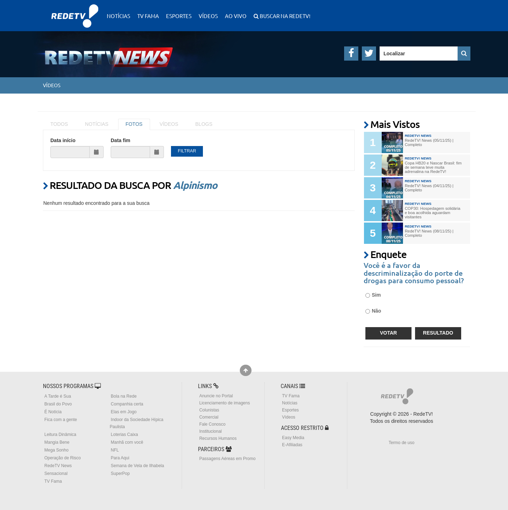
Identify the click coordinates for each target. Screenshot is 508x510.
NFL (115, 450)
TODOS (59, 124)
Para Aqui (120, 457)
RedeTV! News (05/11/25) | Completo (429, 142)
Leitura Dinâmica (60, 434)
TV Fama (148, 15)
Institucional (210, 431)
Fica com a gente (60, 419)
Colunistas (209, 410)
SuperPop (120, 473)
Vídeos (208, 15)
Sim (373, 295)
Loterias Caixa (124, 434)
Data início (63, 140)
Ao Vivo (236, 15)
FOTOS (134, 124)
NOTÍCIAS (97, 124)
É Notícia (53, 411)
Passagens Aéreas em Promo (227, 458)
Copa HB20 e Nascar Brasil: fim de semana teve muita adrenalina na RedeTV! (433, 167)
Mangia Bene (57, 442)
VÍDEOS (169, 124)
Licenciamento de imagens (224, 402)
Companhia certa (127, 404)
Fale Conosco (212, 424)
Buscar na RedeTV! (284, 15)
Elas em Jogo (124, 411)
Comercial (209, 417)
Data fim (120, 140)
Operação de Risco (62, 457)
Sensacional (55, 473)
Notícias (118, 15)
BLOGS (203, 124)
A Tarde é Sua (57, 396)
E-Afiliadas (292, 444)
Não (373, 311)
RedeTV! (74, 11)
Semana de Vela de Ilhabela (137, 465)
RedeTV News (58, 465)
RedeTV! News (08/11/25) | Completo (429, 233)
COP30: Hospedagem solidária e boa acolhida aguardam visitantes (432, 212)
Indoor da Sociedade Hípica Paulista (136, 423)
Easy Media (293, 437)
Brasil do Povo (58, 404)
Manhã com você (127, 442)
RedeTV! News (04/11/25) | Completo (429, 188)
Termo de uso (401, 442)
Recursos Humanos (218, 438)
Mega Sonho (56, 450)
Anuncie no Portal (216, 395)
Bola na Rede (124, 396)
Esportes (179, 15)
